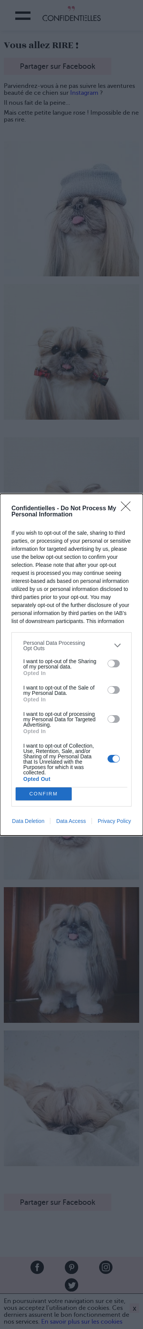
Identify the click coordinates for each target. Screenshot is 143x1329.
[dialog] (71, 665)
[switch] (114, 663)
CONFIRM (43, 793)
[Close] (128, 508)
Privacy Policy (114, 821)
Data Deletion (28, 821)
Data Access (71, 821)
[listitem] (71, 645)
